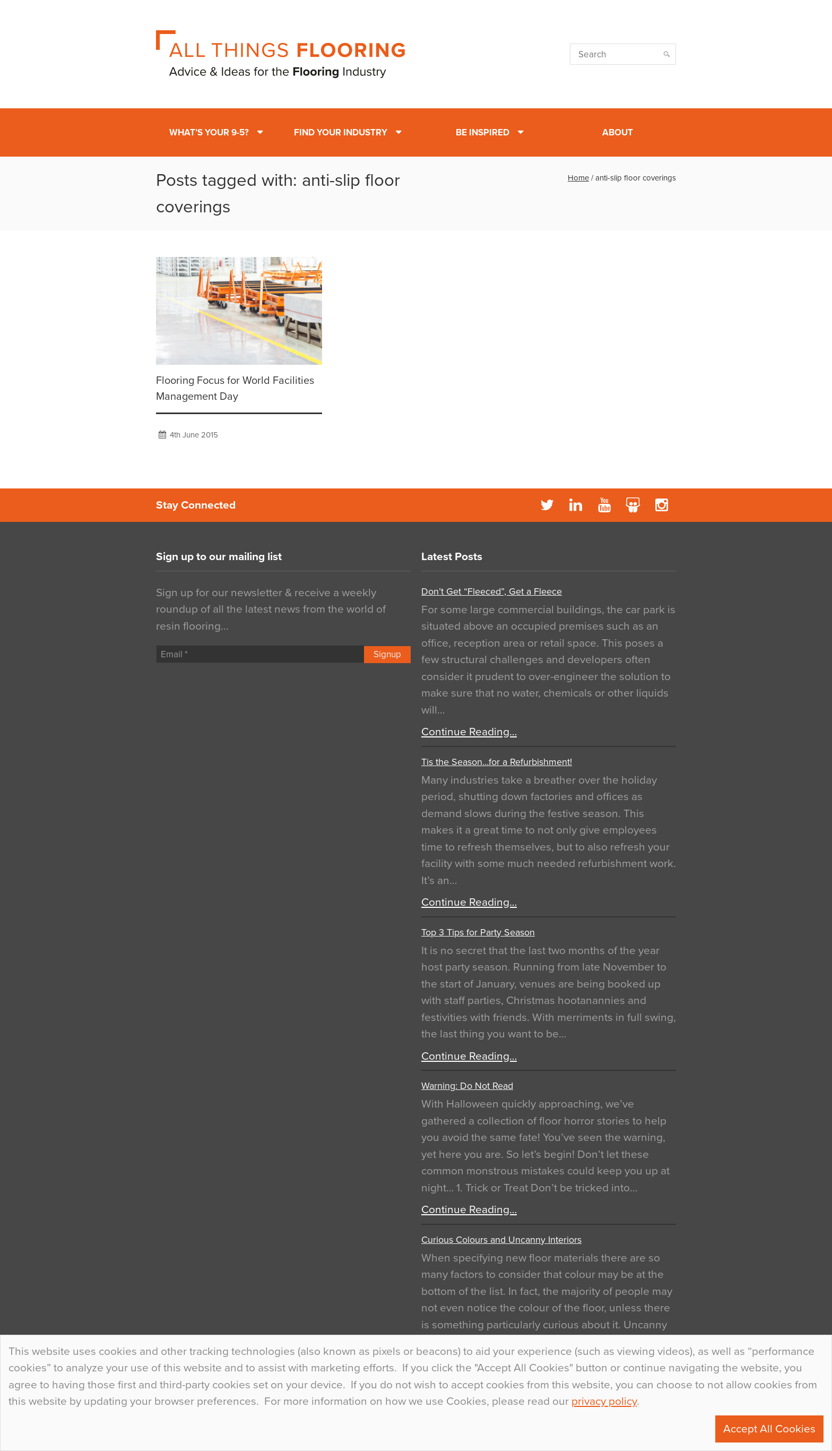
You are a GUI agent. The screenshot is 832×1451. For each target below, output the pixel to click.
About (617, 132)
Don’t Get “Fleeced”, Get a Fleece (491, 591)
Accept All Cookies (769, 1429)
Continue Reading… (469, 732)
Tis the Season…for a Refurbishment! (496, 762)
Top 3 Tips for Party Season (478, 932)
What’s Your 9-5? (209, 132)
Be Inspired (482, 132)
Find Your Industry (340, 132)
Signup (387, 654)
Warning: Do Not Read (467, 1086)
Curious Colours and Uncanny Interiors (501, 1240)
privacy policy (604, 1401)
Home (578, 178)
